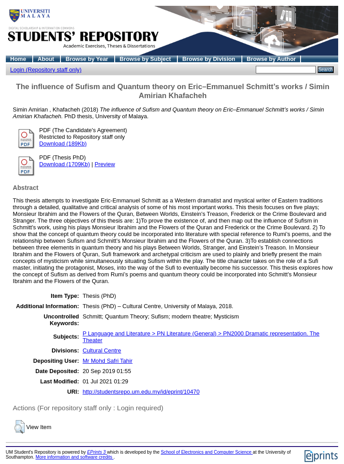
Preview (105, 164)
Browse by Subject (146, 59)
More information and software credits (74, 457)
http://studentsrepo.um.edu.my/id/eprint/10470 (140, 391)
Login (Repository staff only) (46, 69)
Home (19, 59)
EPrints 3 (97, 452)
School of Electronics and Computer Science (207, 452)
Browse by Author (271, 59)
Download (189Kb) (63, 143)
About (47, 59)
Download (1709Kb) (64, 164)
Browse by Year (87, 59)
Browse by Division (209, 59)
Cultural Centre (101, 350)
